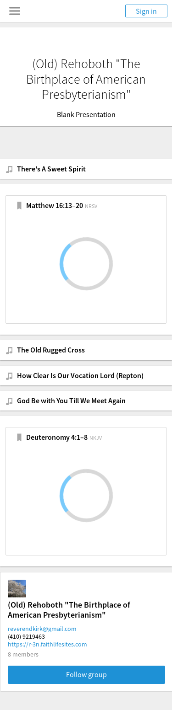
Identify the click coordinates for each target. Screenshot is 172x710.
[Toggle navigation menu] (14, 11)
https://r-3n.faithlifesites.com (47, 644)
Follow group (86, 674)
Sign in (146, 11)
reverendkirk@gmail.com (42, 629)
